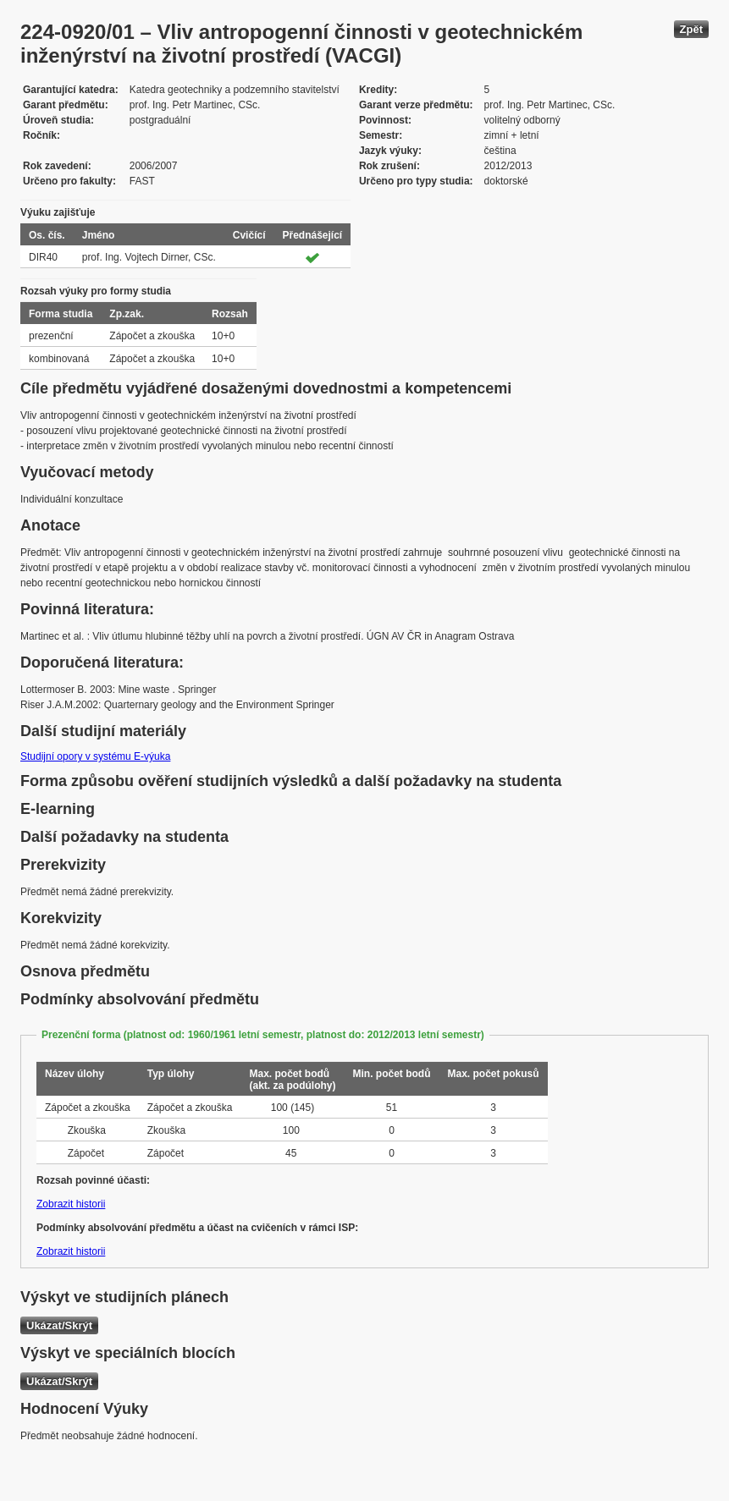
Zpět (691, 29)
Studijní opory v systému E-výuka (95, 756)
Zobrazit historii (70, 1204)
